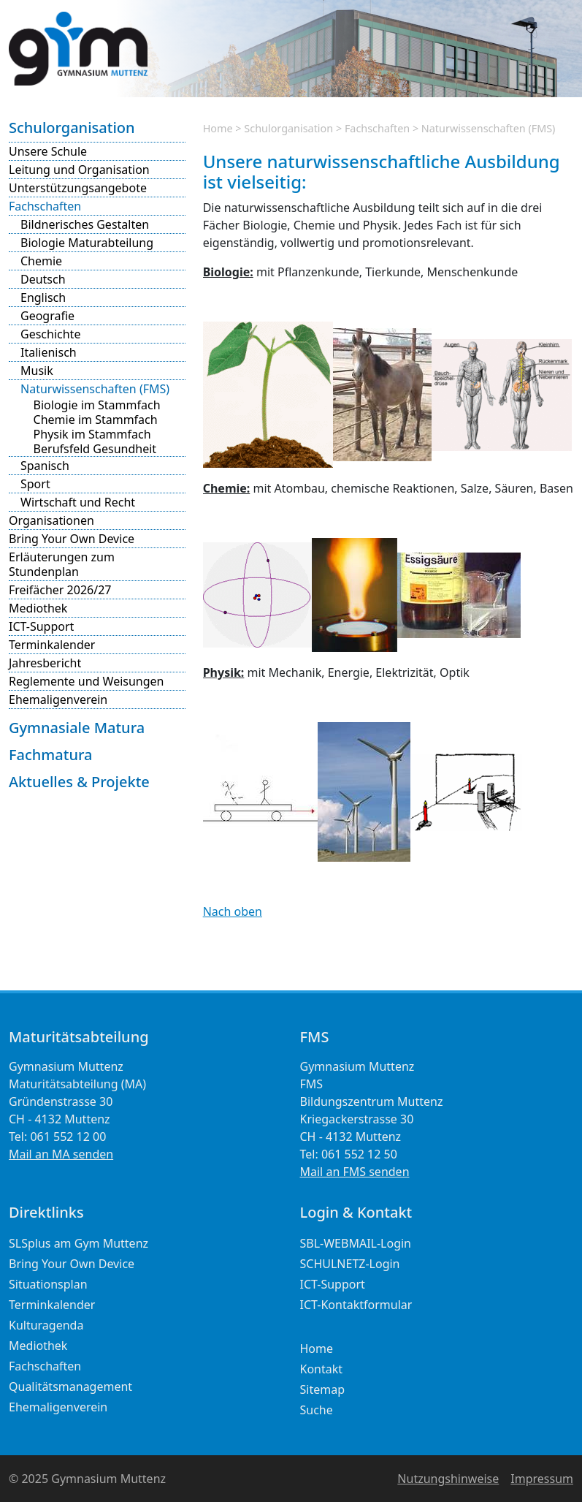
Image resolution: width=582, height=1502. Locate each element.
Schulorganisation (72, 127)
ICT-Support (41, 626)
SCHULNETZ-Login (350, 1264)
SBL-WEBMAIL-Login (356, 1243)
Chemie (41, 261)
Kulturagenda (46, 1325)
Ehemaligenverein (58, 699)
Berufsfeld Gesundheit (95, 449)
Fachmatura (50, 755)
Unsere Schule (48, 151)
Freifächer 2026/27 (60, 590)
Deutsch (43, 279)
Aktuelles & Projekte (79, 782)
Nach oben (232, 911)
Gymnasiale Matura (77, 727)
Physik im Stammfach (92, 434)
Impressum (541, 1479)
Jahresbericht (45, 663)
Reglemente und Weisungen (86, 681)
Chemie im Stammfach (96, 419)
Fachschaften (45, 206)
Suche (316, 1410)
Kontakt (321, 1369)
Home (218, 128)
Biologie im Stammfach (97, 405)
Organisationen (51, 520)
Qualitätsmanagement (70, 1386)
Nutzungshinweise (448, 1479)
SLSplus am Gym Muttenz (78, 1243)
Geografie (47, 316)
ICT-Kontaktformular (356, 1305)
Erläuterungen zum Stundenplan (62, 564)
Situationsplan (48, 1284)
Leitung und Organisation (79, 170)
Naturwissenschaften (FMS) (94, 389)
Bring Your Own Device (71, 539)
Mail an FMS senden (355, 1172)
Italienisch (48, 352)
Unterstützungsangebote (78, 188)
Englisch (43, 297)
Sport (35, 484)
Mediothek (38, 608)
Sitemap (322, 1389)
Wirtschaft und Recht (77, 502)
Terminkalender (52, 645)
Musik (36, 371)
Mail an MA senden (61, 1154)
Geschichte (50, 334)
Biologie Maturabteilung (86, 243)
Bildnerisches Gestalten (84, 224)
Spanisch (44, 466)
